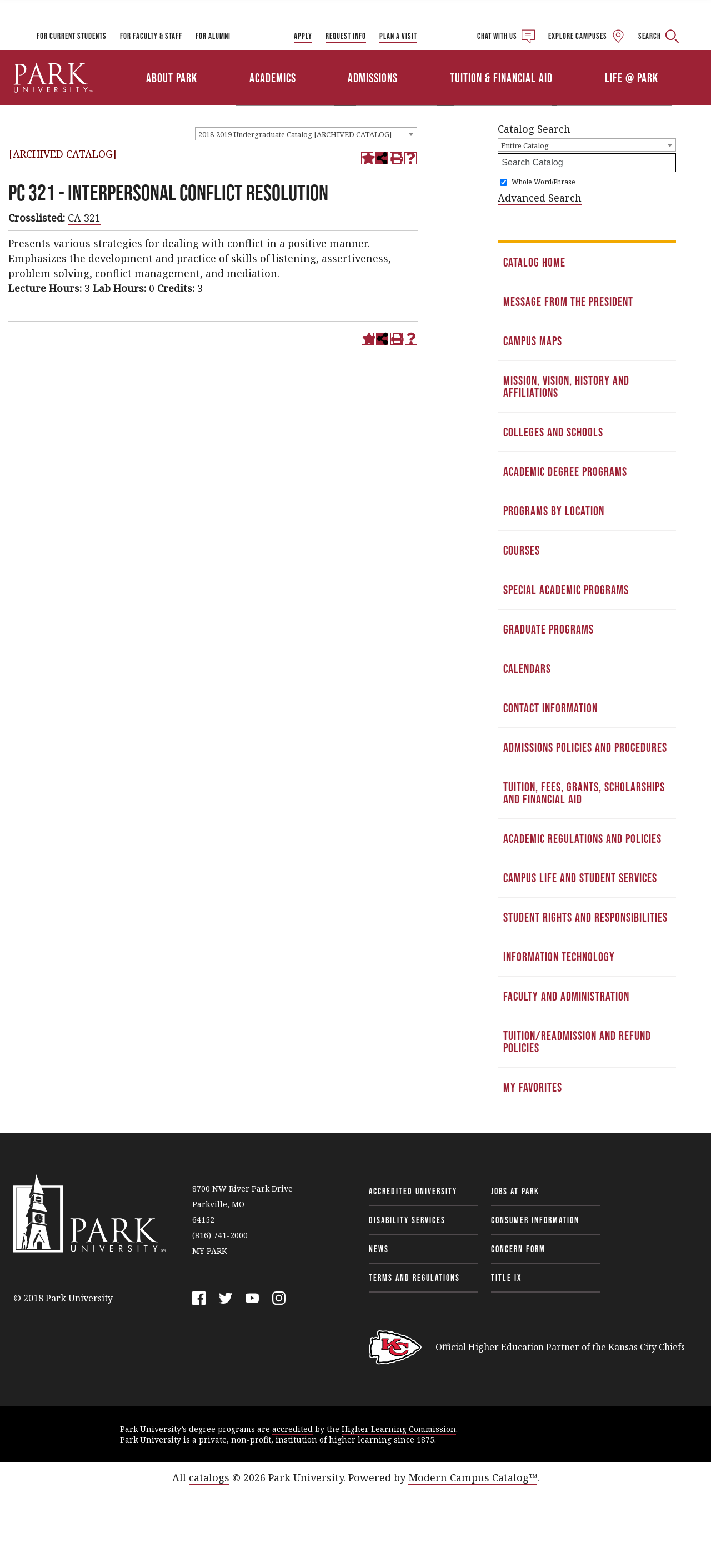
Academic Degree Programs (565, 471)
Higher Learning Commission (399, 1429)
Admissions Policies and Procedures (585, 747)
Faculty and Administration (566, 996)
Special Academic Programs (566, 589)
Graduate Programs (548, 629)
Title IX (506, 1278)
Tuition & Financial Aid (501, 77)
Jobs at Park (515, 1191)
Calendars (527, 668)
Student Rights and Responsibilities (585, 917)
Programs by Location (553, 510)
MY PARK (209, 1250)
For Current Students (72, 36)
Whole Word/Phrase (543, 182)
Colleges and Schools (553, 432)
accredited (292, 1429)
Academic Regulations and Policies (582, 838)
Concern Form (518, 1249)
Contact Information (550, 708)
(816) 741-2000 (220, 1235)
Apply (303, 36)
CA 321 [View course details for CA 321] (84, 217)
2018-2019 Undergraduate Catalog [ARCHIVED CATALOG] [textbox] (295, 134)
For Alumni (213, 36)
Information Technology (559, 956)
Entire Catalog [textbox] (525, 145)
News (379, 1249)
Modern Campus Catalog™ (472, 1477)
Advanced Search (540, 197)
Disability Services (407, 1220)
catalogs (209, 1477)
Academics (272, 77)
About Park (171, 77)
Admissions (373, 77)
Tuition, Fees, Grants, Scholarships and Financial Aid (584, 793)
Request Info (346, 36)
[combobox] (306, 133)
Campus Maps (532, 341)
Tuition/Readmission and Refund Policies (577, 1041)
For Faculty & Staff (151, 36)
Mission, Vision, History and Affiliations (566, 386)
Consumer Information (535, 1220)
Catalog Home (534, 262)
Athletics (582, 63)
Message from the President (568, 301)
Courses (521, 550)
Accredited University (413, 1191)
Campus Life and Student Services (580, 877)
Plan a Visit (398, 36)
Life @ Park (631, 77)
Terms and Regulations (414, 1278)
